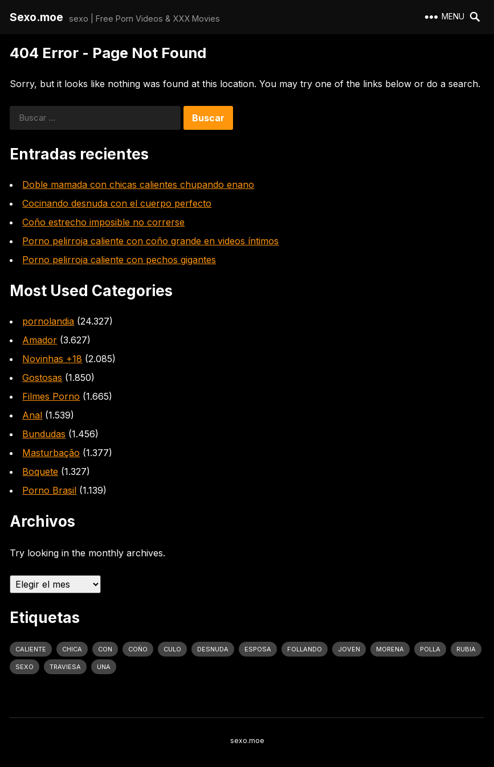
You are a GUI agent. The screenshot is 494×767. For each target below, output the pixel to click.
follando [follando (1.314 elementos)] (304, 649)
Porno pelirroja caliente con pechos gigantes (119, 259)
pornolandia (48, 321)
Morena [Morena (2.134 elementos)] (390, 649)
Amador (39, 340)
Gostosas (42, 377)
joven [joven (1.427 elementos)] (349, 649)
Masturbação (51, 452)
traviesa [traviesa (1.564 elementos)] (65, 667)
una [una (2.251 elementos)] (104, 667)
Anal (32, 415)
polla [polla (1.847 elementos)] (430, 649)
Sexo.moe (36, 17)
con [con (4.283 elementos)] (105, 649)
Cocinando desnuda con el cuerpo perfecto (116, 203)
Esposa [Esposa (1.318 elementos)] (257, 649)
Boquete (40, 471)
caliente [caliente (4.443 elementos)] (30, 649)
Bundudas (44, 434)
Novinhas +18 (52, 358)
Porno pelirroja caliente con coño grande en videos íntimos (150, 241)
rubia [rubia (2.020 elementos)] (466, 649)
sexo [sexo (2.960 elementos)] (24, 667)
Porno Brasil (49, 490)
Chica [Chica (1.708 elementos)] (72, 649)
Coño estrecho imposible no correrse (103, 222)
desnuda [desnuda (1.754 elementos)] (212, 649)
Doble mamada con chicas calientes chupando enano (138, 184)
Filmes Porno (51, 396)
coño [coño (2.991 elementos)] (138, 649)
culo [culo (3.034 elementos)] (172, 649)
